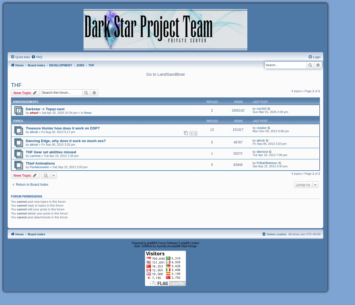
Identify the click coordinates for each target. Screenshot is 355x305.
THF (16, 85)
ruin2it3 (262, 108)
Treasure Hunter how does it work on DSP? (63, 128)
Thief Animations (40, 163)
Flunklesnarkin (39, 167)
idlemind (262, 151)
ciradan (262, 127)
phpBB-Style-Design (184, 246)
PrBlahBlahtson (267, 163)
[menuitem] (36, 57)
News (88, 112)
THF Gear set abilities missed (51, 152)
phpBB (151, 243)
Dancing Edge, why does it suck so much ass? (66, 141)
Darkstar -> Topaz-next (45, 109)
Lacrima (35, 155)
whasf (34, 112)
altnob (34, 132)
